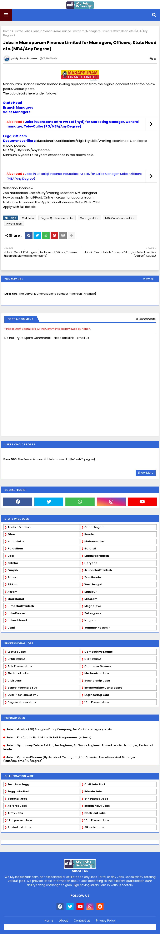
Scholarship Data (97, 681)
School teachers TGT (23, 688)
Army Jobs (15, 813)
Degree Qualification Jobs (57, 218)
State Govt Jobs (19, 827)
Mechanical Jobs (96, 673)
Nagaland (92, 620)
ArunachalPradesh (98, 570)
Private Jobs (22, 31)
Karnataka (16, 541)
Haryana (91, 563)
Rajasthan (15, 548)
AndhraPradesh (19, 527)
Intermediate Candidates (103, 688)
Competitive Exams (98, 652)
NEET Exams (92, 659)
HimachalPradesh (21, 606)
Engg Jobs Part (18, 791)
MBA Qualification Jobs (120, 218)
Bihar (11, 534)
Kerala (89, 534)
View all (148, 279)
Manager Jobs (89, 218)
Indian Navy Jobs (97, 806)
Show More (146, 473)
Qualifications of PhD (23, 695)
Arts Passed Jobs (20, 666)
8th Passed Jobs (96, 799)
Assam (12, 592)
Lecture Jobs (17, 652)
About (63, 921)
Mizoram (90, 599)
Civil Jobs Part (94, 784)
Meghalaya (92, 606)
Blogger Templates (89, 926)
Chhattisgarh (94, 527)
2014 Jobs (27, 218)
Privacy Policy (106, 921)
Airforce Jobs (17, 806)
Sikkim (12, 584)
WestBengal (93, 584)
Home (7, 31)
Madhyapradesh (96, 556)
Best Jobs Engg (18, 784)
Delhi (11, 628)
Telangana (92, 613)
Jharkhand (16, 599)
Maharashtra (94, 541)
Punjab (13, 570)
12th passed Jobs (20, 820)
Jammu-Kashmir (97, 628)
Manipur (90, 592)
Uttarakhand (17, 620)
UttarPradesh (17, 613)
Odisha (13, 563)
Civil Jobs (14, 681)
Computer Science (97, 666)
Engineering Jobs (96, 695)
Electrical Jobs (18, 673)
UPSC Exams (16, 659)
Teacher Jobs (17, 799)
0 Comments (146, 319)
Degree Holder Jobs (22, 702)
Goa (11, 556)
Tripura (13, 577)
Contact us (82, 921)
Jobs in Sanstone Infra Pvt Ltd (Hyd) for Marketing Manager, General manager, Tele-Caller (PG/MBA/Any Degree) (72, 124)
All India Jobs (94, 827)
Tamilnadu (92, 577)
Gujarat (90, 548)
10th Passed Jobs (96, 702)
